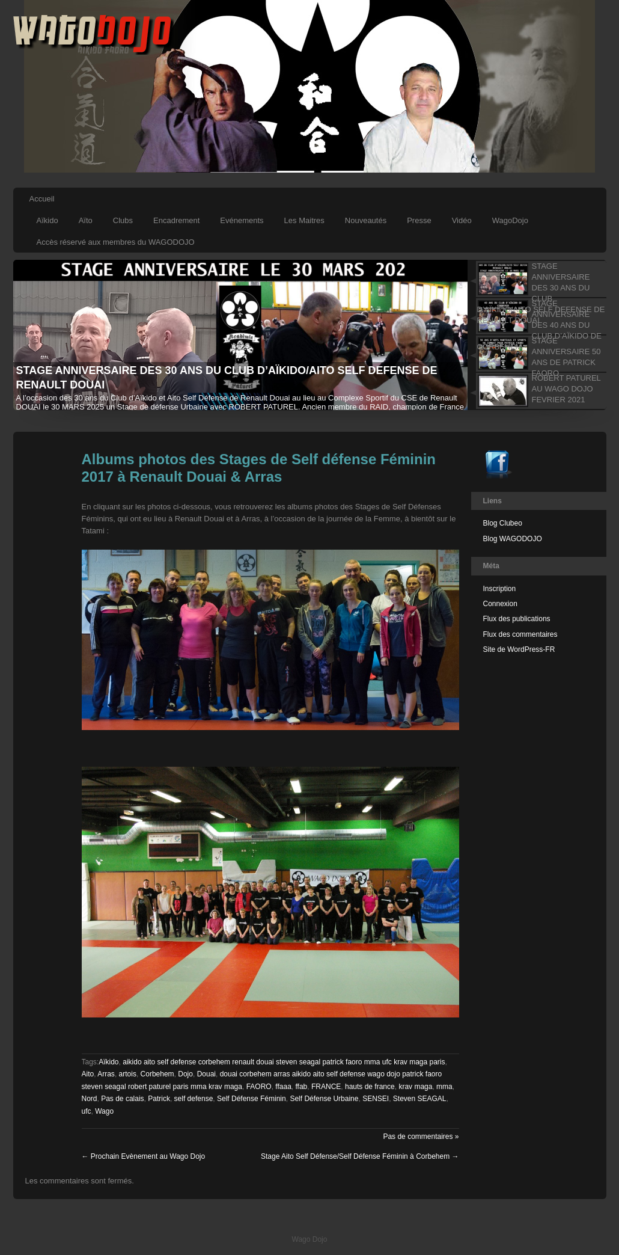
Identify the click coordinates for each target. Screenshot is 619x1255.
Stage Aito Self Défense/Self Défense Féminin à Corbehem (360, 1156)
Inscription (499, 589)
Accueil (42, 198)
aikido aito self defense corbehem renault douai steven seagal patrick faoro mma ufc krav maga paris (284, 1062)
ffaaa (283, 1086)
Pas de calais (122, 1098)
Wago (104, 1111)
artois (127, 1074)
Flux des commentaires (520, 634)
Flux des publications (516, 619)
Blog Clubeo (502, 523)
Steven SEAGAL (420, 1098)
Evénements (241, 220)
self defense (193, 1098)
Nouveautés (365, 220)
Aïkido (47, 220)
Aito (88, 1074)
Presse (419, 220)
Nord (89, 1098)
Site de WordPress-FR (519, 649)
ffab (301, 1086)
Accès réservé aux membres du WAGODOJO (116, 242)
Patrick (159, 1098)
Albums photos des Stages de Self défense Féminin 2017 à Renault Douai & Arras (259, 468)
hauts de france (370, 1086)
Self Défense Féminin (251, 1098)
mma (444, 1086)
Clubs (123, 220)
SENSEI (375, 1098)
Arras (106, 1074)
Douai (206, 1074)
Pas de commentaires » (421, 1136)
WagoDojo (510, 220)
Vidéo (462, 220)
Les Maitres (304, 220)
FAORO (259, 1086)
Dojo (185, 1074)
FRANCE (326, 1086)
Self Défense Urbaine (324, 1098)
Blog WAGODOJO (512, 539)
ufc (86, 1111)
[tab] (537, 279)
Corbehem (157, 1074)
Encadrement (176, 220)
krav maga (415, 1086)
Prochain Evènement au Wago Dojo (144, 1156)
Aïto (86, 220)
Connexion (500, 604)
